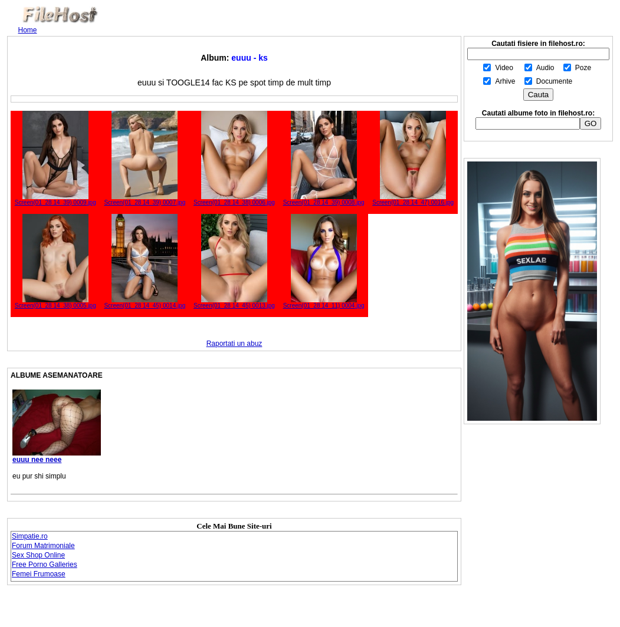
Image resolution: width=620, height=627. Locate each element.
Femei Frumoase (38, 574)
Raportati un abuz (234, 343)
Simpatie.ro (30, 536)
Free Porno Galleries (44, 564)
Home (27, 30)
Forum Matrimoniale (43, 546)
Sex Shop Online (38, 555)
